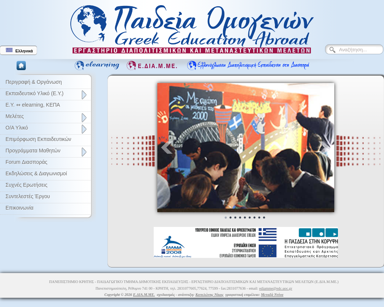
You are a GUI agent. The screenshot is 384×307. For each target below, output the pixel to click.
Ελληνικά (19, 50)
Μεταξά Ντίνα (272, 295)
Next (325, 147)
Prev (167, 147)
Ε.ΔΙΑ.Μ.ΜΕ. (144, 295)
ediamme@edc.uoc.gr (275, 288)
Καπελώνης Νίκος (209, 295)
